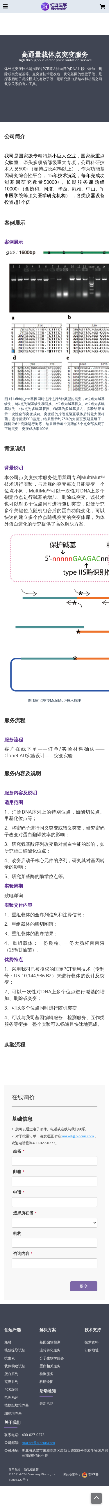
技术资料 (92, 1342)
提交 (84, 1286)
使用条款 (14, 1469)
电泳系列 (11, 1397)
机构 (17, 1233)
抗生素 (9, 1358)
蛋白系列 (11, 1373)
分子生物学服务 (52, 1358)
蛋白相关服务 (50, 1366)
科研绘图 (46, 1381)
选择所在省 (25, 1213)
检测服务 (46, 1373)
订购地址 (92, 1350)
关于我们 (12, 1422)
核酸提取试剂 (14, 1350)
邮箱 (19, 1172)
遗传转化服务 (50, 1350)
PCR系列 (11, 1389)
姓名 (19, 1151)
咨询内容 (23, 1254)
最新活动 (46, 1403)
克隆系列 (11, 1381)
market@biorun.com (77, 1136)
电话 (19, 1192)
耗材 (7, 1342)
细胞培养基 (13, 1413)
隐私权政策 (31, 1469)
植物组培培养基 (16, 1405)
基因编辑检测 (50, 1342)
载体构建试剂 (14, 1366)
